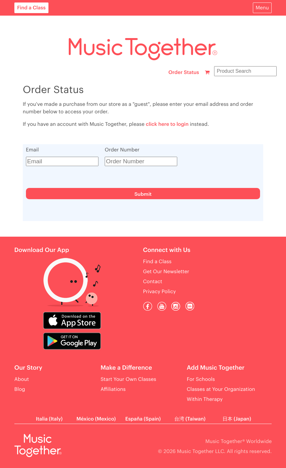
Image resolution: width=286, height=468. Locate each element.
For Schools (201, 379)
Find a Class (31, 7)
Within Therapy (205, 399)
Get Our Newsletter (166, 271)
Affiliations (113, 389)
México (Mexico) (96, 418)
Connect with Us (167, 250)
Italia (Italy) (49, 418)
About (21, 68)
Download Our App (41, 250)
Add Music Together (216, 368)
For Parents (28, 23)
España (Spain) (143, 418)
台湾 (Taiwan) (189, 418)
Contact (152, 281)
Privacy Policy (159, 291)
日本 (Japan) (237, 418)
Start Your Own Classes (128, 379)
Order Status (183, 72)
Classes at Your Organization (221, 389)
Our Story (28, 368)
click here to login (167, 124)
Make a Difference (126, 368)
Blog (19, 389)
